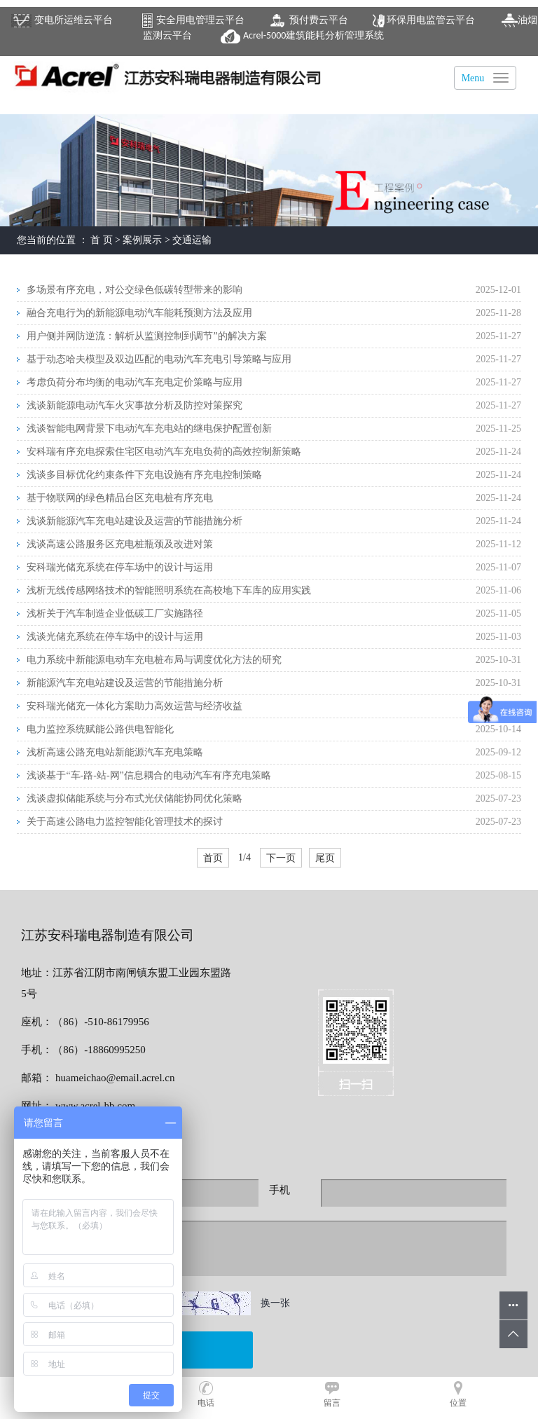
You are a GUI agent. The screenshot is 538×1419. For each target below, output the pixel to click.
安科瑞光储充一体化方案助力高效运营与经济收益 (134, 706)
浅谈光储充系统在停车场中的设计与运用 (115, 636)
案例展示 (142, 240)
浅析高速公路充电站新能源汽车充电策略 (115, 752)
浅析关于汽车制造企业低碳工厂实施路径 (115, 613)
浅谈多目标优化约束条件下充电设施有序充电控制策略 (144, 474)
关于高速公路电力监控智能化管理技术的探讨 (125, 821)
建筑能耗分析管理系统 (302, 35)
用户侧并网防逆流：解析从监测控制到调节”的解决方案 (146, 336)
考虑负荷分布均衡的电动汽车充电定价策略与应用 (134, 382)
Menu (473, 78)
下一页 (281, 857)
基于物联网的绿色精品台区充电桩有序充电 (120, 498)
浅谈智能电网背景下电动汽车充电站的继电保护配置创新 (149, 428)
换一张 (275, 1303)
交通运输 (192, 240)
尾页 (325, 857)
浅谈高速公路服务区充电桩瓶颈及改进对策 (120, 544)
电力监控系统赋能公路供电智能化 (100, 729)
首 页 (101, 240)
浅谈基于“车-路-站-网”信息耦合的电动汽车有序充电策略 (148, 775)
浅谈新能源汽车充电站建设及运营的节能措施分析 (134, 521)
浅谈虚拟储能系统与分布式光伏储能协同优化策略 (134, 798)
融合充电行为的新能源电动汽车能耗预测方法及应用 (139, 313)
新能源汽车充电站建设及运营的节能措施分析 (125, 683)
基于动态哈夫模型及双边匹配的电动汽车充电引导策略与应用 (159, 359)
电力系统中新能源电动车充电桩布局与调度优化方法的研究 (154, 659)
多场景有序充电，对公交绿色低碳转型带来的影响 (134, 290)
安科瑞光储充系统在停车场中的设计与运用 (120, 567)
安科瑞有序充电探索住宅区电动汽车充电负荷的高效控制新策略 (164, 451)
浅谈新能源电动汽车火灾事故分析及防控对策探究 (134, 405)
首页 (213, 857)
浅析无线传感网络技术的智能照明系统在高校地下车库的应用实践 (169, 590)
